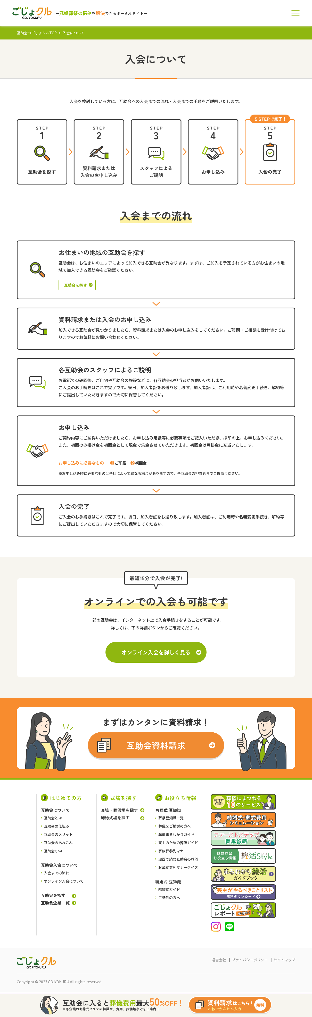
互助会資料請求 (156, 745)
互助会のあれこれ (58, 842)
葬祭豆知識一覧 (171, 817)
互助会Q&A (53, 850)
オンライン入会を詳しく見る (156, 652)
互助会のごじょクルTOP (37, 32)
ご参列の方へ (169, 897)
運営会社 (219, 959)
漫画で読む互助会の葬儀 (178, 859)
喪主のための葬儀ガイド (178, 842)
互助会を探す (75, 285)
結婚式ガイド (169, 889)
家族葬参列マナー (172, 850)
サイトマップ (284, 959)
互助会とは (53, 817)
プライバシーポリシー (250, 959)
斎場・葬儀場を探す (119, 810)
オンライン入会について (64, 881)
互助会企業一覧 (55, 903)
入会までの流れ (56, 872)
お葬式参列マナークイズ (178, 867)
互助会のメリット (58, 834)
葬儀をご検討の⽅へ (174, 826)
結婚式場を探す (115, 817)
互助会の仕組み (56, 826)
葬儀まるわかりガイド (176, 834)
